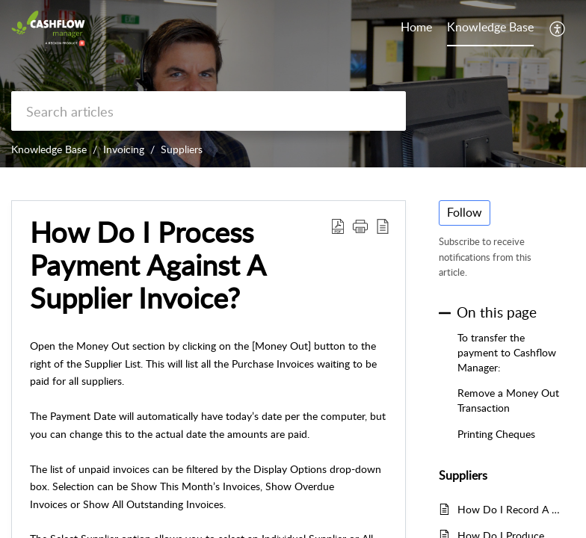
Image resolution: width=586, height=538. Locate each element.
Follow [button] (464, 212)
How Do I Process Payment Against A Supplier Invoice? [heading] (147, 265)
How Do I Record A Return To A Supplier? (508, 509)
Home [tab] (416, 27)
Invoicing (123, 149)
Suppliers (182, 149)
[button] (558, 28)
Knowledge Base (49, 149)
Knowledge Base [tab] (490, 27)
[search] (208, 111)
